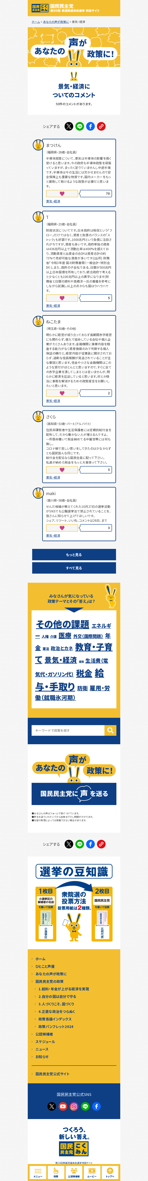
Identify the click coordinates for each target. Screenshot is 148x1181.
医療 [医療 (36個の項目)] (65, 635)
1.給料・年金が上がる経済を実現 (64, 988)
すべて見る (74, 567)
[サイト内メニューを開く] (38, 1172)
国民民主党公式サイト (52, 1073)
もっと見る (74, 554)
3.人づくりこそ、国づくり (56, 1003)
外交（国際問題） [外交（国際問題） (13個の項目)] (88, 636)
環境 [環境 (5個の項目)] (81, 661)
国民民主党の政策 (49, 981)
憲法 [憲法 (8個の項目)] (46, 648)
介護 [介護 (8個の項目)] (53, 636)
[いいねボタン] (62, 193)
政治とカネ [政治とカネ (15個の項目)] (62, 648)
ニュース (42, 1048)
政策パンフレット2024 (56, 1026)
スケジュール (45, 1041)
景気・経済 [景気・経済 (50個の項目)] (61, 659)
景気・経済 (53, 201)
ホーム (40, 958)
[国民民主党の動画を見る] (92, 1172)
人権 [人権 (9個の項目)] (45, 636)
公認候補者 (44, 1033)
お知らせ (42, 1056)
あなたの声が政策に (51, 973)
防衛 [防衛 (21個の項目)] (82, 688)
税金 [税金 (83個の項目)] (84, 673)
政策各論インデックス (55, 1018)
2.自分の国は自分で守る (58, 996)
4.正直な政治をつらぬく (57, 1011)
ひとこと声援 (45, 966)
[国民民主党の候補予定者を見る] (74, 1172)
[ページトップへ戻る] (110, 1172)
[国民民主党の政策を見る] (56, 1172)
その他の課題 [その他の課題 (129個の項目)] (62, 623)
